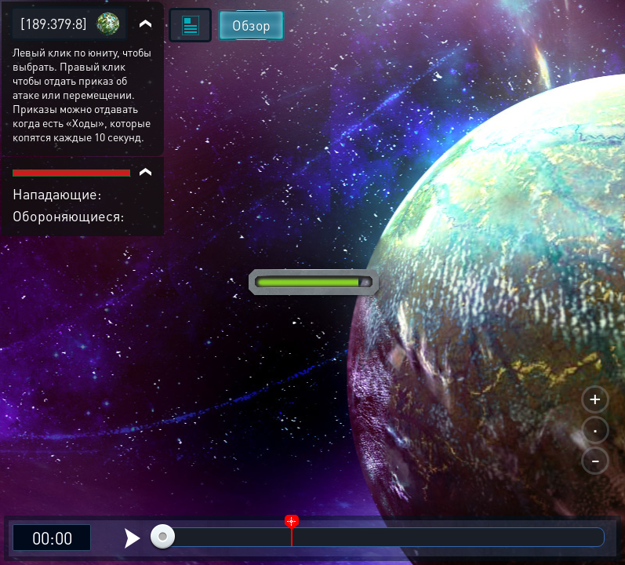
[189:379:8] (53, 23)
